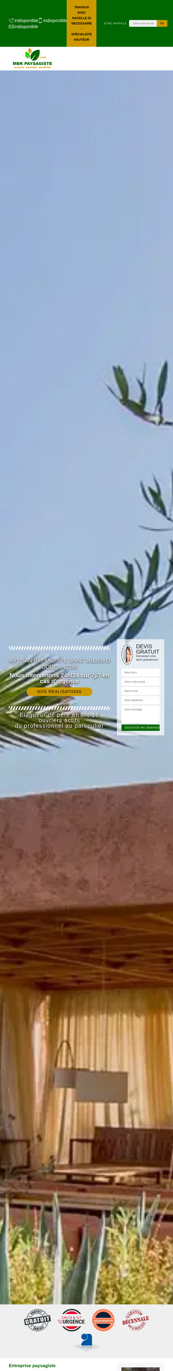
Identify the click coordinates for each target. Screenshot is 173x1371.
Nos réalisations (59, 691)
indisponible (21, 20)
